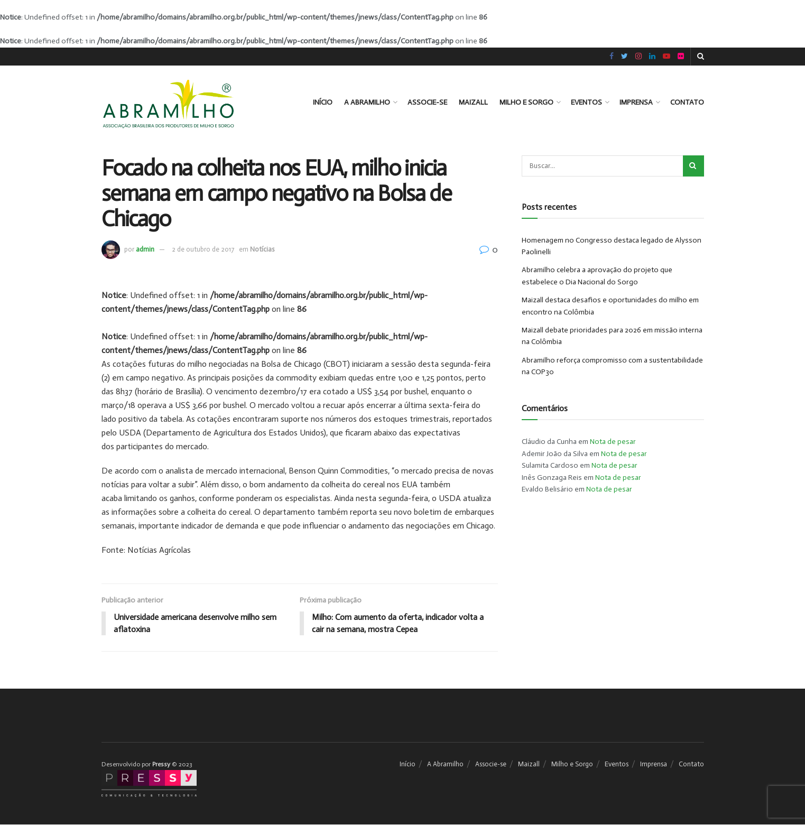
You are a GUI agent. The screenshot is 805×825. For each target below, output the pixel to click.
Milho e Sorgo (526, 102)
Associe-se (427, 102)
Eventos (586, 102)
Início (322, 102)
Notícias (262, 249)
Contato (687, 102)
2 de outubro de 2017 (203, 249)
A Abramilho (367, 102)
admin (145, 249)
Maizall (473, 102)
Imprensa (636, 102)
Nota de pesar (613, 441)
